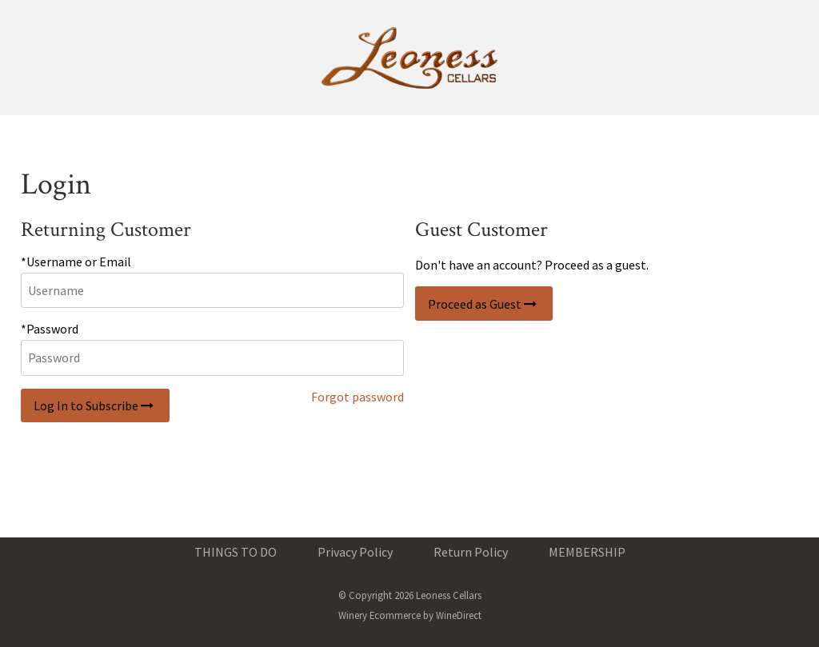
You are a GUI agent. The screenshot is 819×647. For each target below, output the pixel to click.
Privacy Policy (355, 552)
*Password (49, 329)
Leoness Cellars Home (409, 58)
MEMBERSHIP (587, 552)
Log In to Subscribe (95, 405)
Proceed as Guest (484, 304)
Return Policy (470, 552)
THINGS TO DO (235, 552)
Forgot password (357, 397)
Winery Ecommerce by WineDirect (409, 615)
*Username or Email (76, 262)
